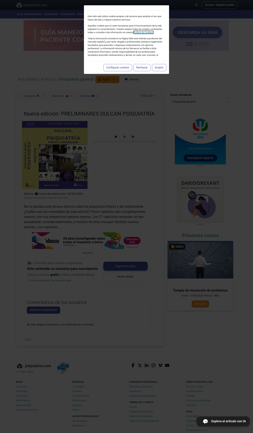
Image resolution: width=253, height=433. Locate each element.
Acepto (159, 67)
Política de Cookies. (143, 32)
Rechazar (142, 67)
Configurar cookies (117, 67)
